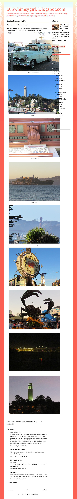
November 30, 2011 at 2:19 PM (18, 446)
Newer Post (11, 490)
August (58, 118)
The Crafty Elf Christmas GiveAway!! (59, 88)
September (58, 116)
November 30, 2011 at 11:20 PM (18, 456)
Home (28, 490)
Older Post (45, 490)
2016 (55, 61)
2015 (55, 63)
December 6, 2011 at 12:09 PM (18, 468)
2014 (55, 66)
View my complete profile (59, 40)
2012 (55, 71)
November (58, 78)
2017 (55, 58)
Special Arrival (59, 102)
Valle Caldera (58, 84)
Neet (11, 472)
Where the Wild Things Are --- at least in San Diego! (60, 98)
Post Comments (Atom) (31, 494)
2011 (55, 73)
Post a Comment (13, 482)
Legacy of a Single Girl (16, 449)
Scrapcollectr (14, 432)
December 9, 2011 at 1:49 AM (18, 479)
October (58, 113)
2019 (55, 56)
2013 (55, 68)
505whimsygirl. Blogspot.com (36, 9)
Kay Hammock (14, 460)
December (58, 75)
